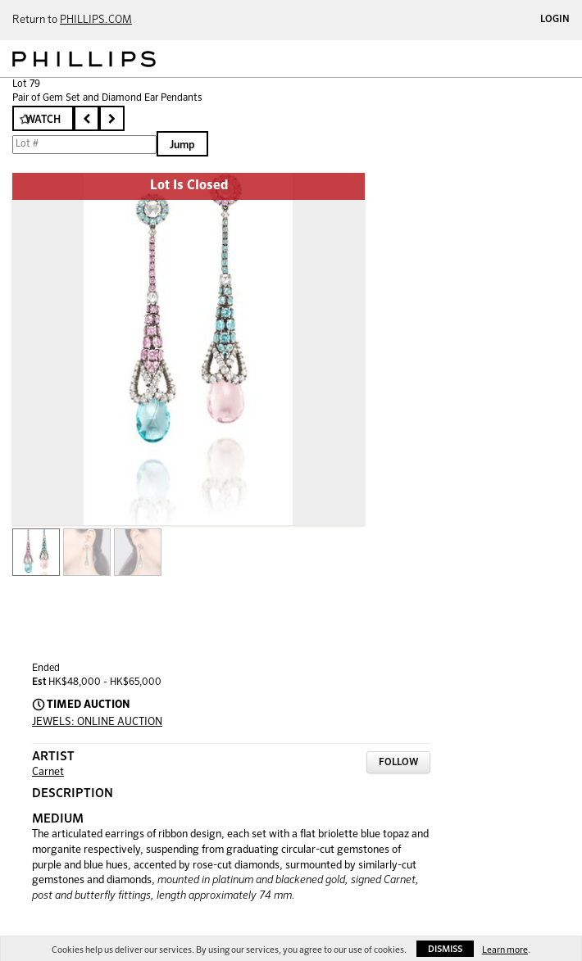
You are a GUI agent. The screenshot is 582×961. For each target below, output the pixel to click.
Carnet (48, 772)
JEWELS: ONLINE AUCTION (97, 722)
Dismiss (445, 949)
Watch (43, 120)
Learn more (505, 949)
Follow (398, 763)
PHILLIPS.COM (96, 20)
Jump (182, 145)
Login (555, 20)
